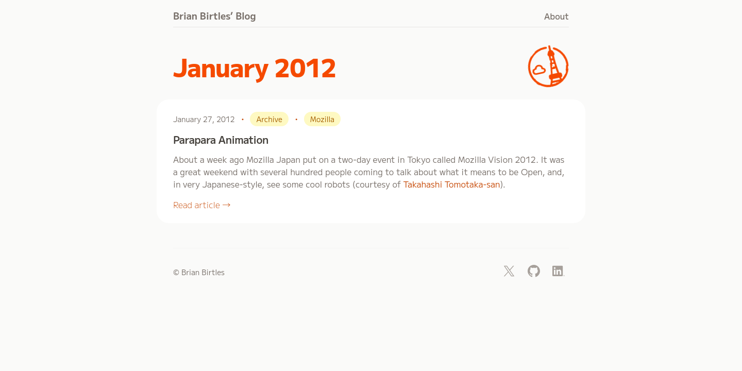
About (556, 16)
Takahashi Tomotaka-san (451, 184)
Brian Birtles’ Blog (214, 15)
